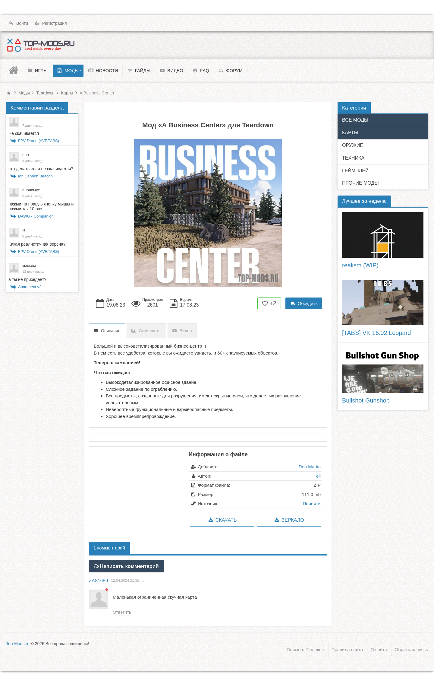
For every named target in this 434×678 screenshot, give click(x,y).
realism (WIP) (360, 265)
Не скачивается (23, 133)
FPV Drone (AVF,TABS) (38, 140)
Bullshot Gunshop (366, 400)
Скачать (222, 520)
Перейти (312, 503)
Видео (186, 330)
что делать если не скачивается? (40, 168)
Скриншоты (150, 330)
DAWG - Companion (36, 216)
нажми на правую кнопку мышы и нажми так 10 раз (41, 206)
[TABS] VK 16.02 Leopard (376, 332)
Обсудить (304, 303)
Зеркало (289, 520)
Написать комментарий (125, 565)
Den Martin (310, 466)
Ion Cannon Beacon (35, 176)
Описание (110, 330)
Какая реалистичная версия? (37, 244)
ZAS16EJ (98, 579)
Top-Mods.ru (18, 642)
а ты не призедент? (27, 279)
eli (318, 476)
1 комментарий (109, 547)
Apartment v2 (29, 287)
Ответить (122, 611)
